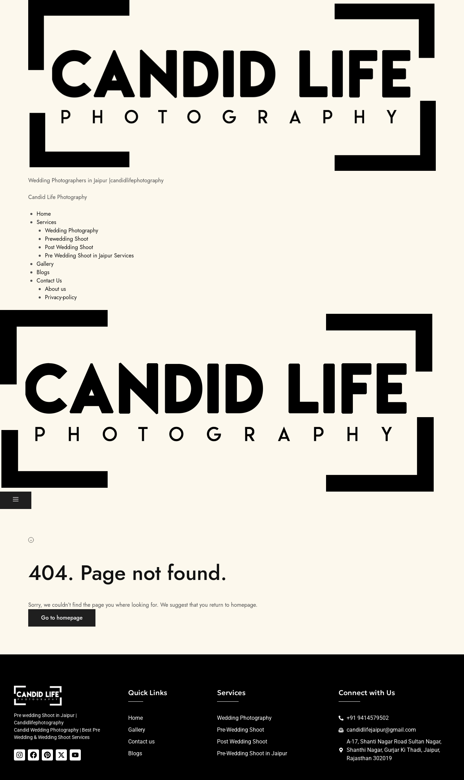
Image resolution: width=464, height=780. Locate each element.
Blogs (43, 272)
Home (44, 214)
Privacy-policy (61, 297)
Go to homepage (62, 618)
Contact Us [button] (49, 281)
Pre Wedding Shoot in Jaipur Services (89, 256)
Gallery (45, 264)
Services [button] (46, 222)
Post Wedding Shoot (69, 247)
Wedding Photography (71, 230)
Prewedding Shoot (66, 239)
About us (55, 289)
